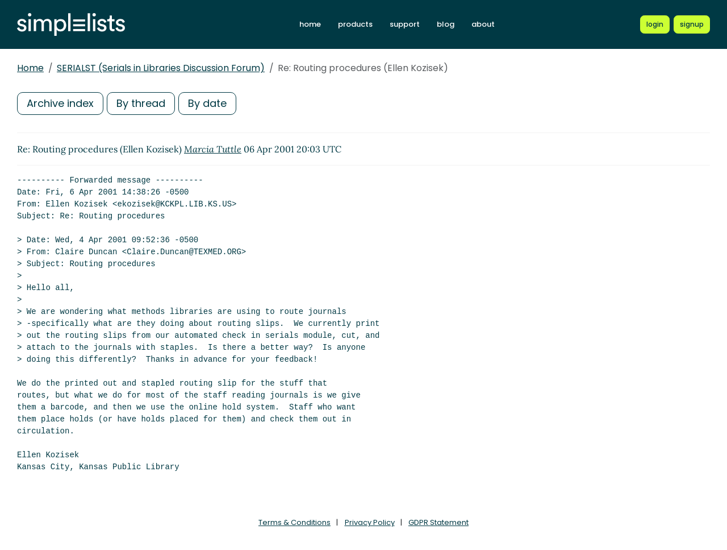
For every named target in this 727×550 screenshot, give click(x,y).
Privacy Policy (370, 522)
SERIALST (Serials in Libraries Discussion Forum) (161, 68)
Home (30, 68)
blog (445, 24)
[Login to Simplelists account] (655, 24)
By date (207, 103)
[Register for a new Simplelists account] (692, 24)
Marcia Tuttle (212, 149)
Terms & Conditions (294, 522)
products (355, 24)
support (405, 24)
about (483, 24)
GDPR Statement (438, 522)
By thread (140, 103)
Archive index (60, 103)
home (310, 24)
